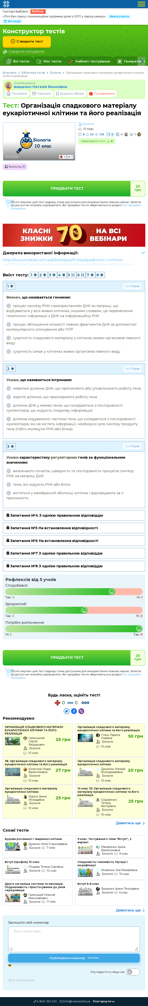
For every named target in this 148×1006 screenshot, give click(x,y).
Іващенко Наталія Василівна (40, 87)
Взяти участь (119, 16)
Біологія (55, 72)
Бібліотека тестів (33, 72)
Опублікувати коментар (74, 959)
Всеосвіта (9, 72)
